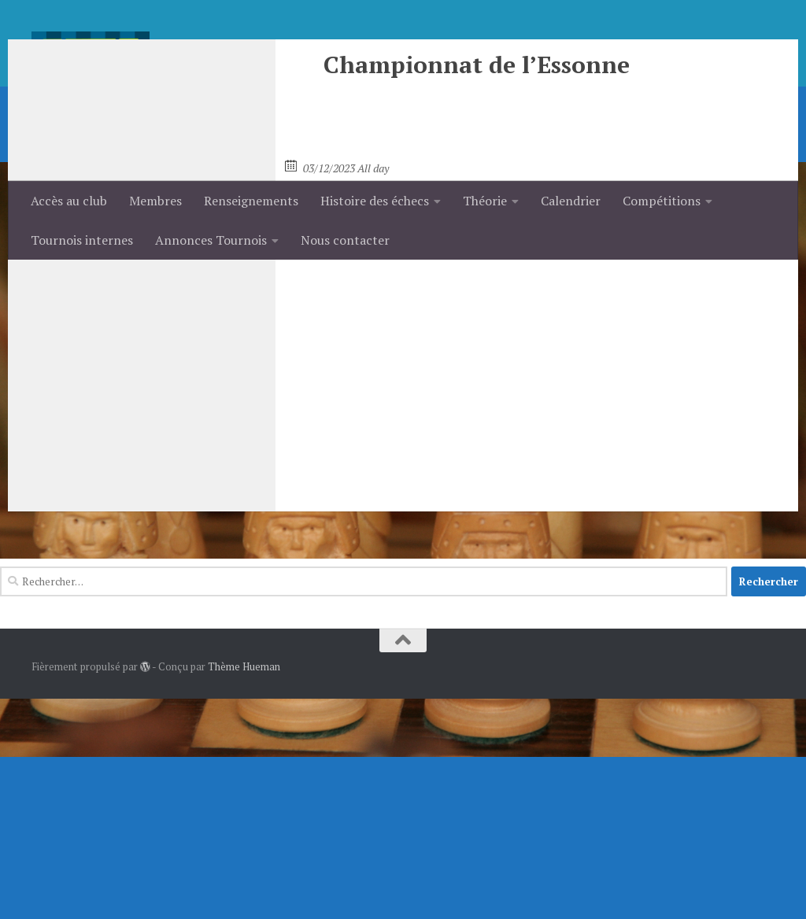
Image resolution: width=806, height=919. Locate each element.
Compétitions (662, 200)
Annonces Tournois (211, 240)
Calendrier (571, 200)
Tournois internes (82, 240)
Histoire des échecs (374, 200)
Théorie (485, 200)
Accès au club (69, 200)
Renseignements (251, 200)
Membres (155, 200)
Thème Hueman (244, 887)
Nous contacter (345, 240)
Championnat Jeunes (346, 376)
